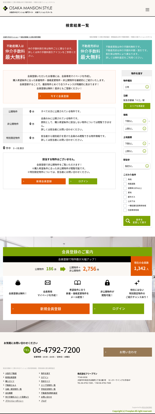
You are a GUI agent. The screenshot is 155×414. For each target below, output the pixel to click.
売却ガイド (45, 381)
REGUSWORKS (147, 407)
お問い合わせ (46, 397)
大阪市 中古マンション (10, 37)
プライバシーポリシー (14, 401)
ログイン (44, 377)
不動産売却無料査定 (49, 393)
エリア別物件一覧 (48, 385)
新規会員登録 (10, 377)
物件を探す (45, 373)
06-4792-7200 (56, 350)
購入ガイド (9, 381)
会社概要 (9, 393)
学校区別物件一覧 (48, 389)
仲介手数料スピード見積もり (17, 397)
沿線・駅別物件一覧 (13, 389)
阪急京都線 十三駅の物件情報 (31, 37)
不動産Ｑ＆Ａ (10, 385)
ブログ (43, 401)
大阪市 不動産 (11, 373)
